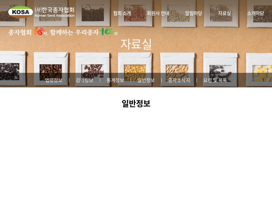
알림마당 (193, 13)
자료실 (224, 13)
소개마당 (255, 13)
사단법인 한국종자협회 (41, 12)
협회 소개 (122, 13)
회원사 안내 (158, 13)
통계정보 (115, 80)
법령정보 (54, 80)
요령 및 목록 (215, 80)
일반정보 (146, 80)
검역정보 (84, 80)
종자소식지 (179, 80)
